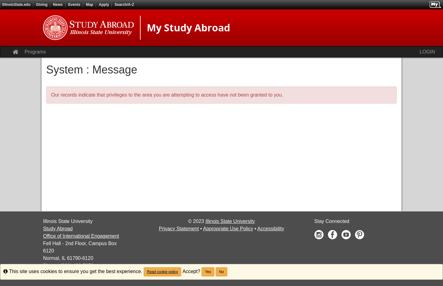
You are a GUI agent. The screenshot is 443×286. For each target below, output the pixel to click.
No (221, 272)
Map (89, 4)
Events (74, 4)
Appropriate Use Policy (228, 228)
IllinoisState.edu (16, 4)
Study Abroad (58, 228)
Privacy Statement (179, 228)
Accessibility (270, 228)
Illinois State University (230, 221)
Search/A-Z (124, 4)
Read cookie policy (162, 272)
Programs (35, 51)
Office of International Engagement (81, 236)
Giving (41, 4)
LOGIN (427, 51)
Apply (104, 4)
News (57, 4)
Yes (208, 272)
